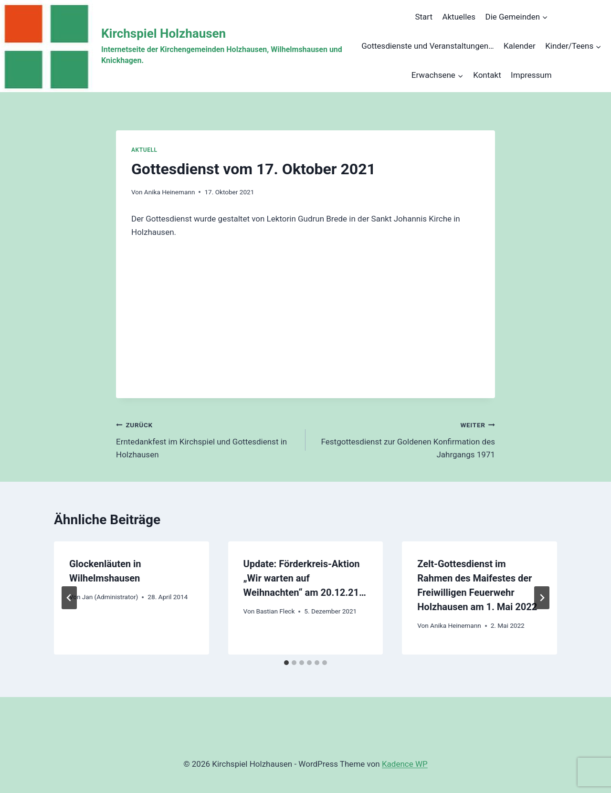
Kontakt (487, 75)
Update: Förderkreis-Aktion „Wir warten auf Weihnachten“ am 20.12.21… (304, 578)
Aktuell (144, 150)
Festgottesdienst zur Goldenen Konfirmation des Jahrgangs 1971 (404, 438)
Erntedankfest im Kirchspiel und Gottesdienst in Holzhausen (206, 438)
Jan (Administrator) (110, 597)
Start (423, 16)
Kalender (520, 46)
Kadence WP (405, 764)
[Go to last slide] (69, 597)
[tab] (286, 662)
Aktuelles (458, 16)
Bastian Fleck (275, 611)
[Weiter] (541, 597)
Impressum (531, 75)
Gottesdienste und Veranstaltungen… (427, 46)
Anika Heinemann (169, 192)
